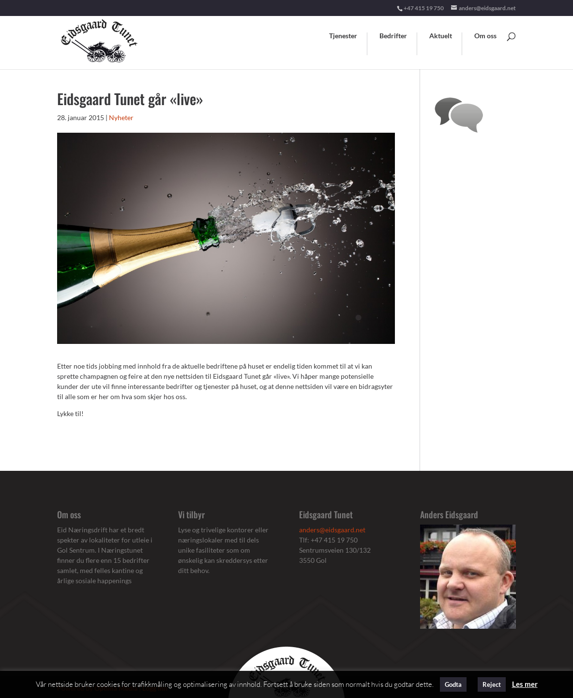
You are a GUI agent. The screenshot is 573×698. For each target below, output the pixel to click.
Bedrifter (393, 36)
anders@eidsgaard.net (332, 530)
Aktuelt (440, 36)
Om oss (485, 36)
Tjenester (343, 36)
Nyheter (121, 117)
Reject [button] (492, 684)
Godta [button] (453, 684)
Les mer (525, 684)
